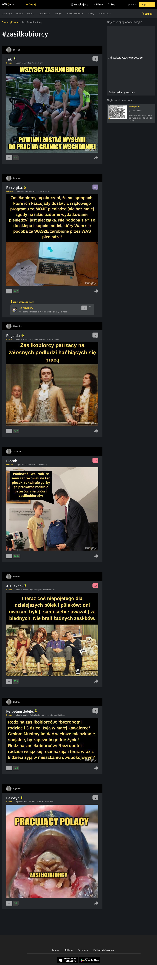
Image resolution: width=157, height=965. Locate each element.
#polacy (19, 802)
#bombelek (37, 191)
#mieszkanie (35, 715)
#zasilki (26, 590)
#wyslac (27, 63)
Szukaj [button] (148, 13)
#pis (19, 191)
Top (113, 4)
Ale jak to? (16, 586)
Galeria (30, 13)
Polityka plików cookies (104, 950)
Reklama (69, 950)
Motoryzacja (105, 13)
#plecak (20, 464)
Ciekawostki (44, 13)
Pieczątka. (16, 188)
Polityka (59, 13)
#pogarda (43, 339)
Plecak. (12, 461)
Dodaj (32, 4)
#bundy (19, 590)
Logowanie (131, 4)
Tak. (11, 59)
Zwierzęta (7, 13)
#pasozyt (27, 802)
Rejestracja (147, 4)
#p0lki (39, 590)
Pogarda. (15, 336)
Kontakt (56, 950)
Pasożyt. (14, 798)
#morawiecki (30, 464)
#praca (19, 339)
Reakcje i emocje (75, 13)
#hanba (35, 339)
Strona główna (10, 22)
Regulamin (83, 950)
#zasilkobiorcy (37, 63)
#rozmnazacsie (46, 715)
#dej (30, 191)
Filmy (99, 4)
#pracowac (36, 802)
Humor (19, 13)
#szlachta (27, 339)
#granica (19, 63)
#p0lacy (33, 590)
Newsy (91, 13)
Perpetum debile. (21, 711)
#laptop (24, 191)
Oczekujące (81, 4)
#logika (19, 715)
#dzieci (26, 715)
